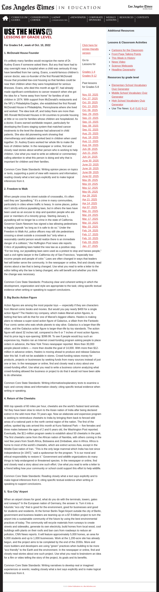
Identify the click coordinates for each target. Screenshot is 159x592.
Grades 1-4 (88, 72)
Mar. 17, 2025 (90, 219)
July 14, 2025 (90, 156)
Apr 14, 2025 (89, 203)
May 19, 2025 (90, 184)
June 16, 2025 (90, 168)
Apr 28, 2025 (89, 195)
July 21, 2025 (90, 153)
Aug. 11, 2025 (90, 141)
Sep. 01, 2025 (90, 129)
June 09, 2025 (90, 172)
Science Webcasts (122, 65)
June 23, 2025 (90, 164)
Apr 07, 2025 (89, 207)
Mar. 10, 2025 (90, 222)
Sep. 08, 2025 (90, 125)
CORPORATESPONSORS (96, 18)
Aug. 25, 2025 (90, 133)
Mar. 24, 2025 (90, 215)
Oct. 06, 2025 (90, 110)
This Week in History (123, 58)
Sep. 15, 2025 (90, 122)
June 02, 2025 (90, 176)
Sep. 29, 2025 (90, 114)
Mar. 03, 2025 (90, 226)
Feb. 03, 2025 (90, 242)
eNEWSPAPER (78, 17)
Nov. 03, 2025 (90, 94)
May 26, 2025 (90, 180)
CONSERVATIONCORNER (40, 18)
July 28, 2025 (90, 149)
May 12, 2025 (90, 187)
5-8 (138, 108)
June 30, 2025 (90, 160)
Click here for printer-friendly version (90, 49)
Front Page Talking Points (126, 54)
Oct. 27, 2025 (90, 98)
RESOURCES (126, 17)
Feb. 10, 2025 (90, 238)
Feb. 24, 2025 (90, 230)
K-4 (132, 108)
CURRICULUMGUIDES (19, 18)
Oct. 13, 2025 (90, 106)
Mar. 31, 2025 (90, 211)
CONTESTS (143, 17)
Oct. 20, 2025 (90, 102)
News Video (118, 61)
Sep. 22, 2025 (90, 118)
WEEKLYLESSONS (111, 18)
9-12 (144, 108)
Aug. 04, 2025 (90, 145)
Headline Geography (123, 69)
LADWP (59, 18)
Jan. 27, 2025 (90, 246)
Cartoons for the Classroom (127, 50)
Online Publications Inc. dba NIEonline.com (82, 586)
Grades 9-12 (89, 75)
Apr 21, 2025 (89, 199)
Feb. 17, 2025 (90, 234)
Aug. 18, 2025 (90, 137)
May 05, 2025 (90, 191)
